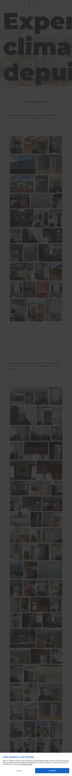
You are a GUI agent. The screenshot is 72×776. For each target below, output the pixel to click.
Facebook (29, 764)
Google (23, 764)
